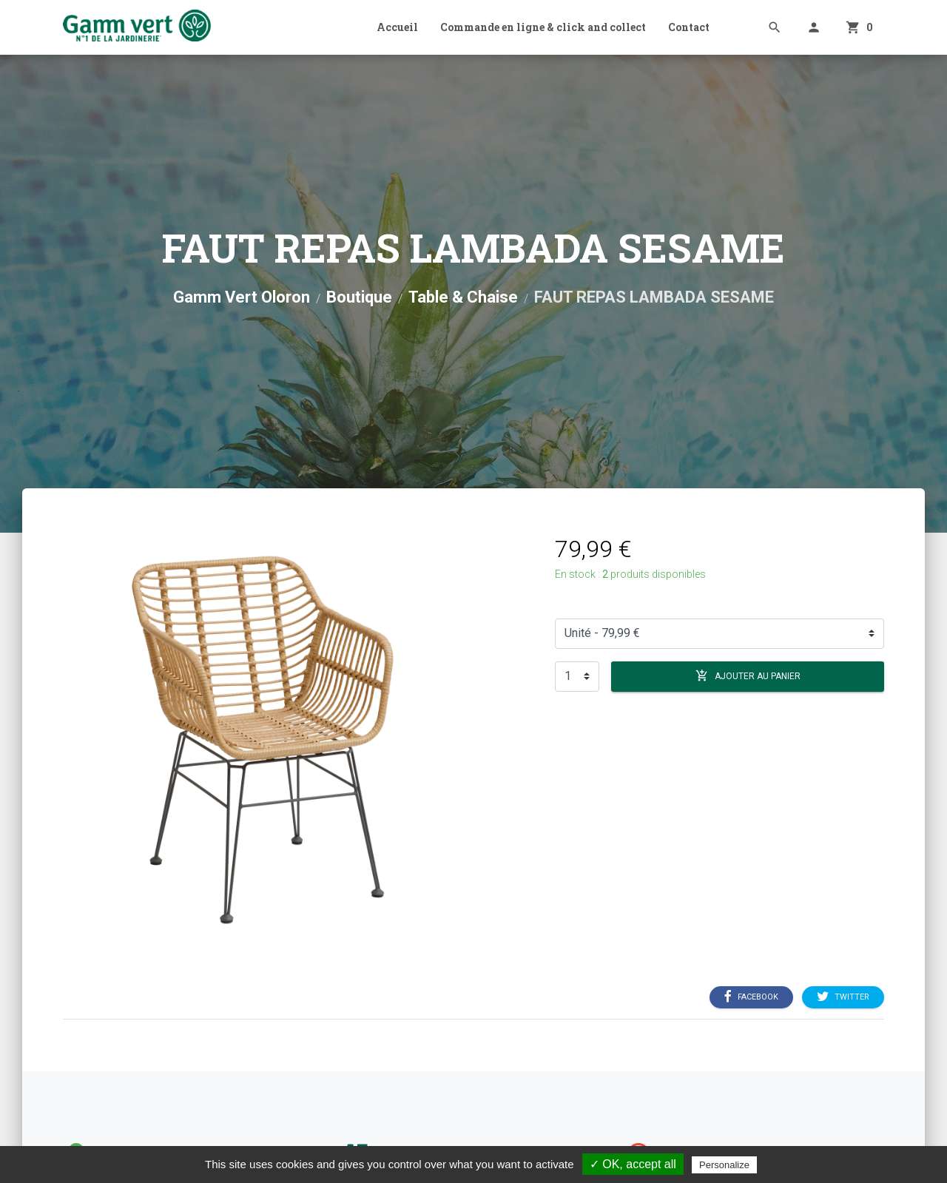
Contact (689, 27)
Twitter (843, 996)
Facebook (751, 996)
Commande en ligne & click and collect (543, 27)
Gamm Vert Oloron (241, 297)
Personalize (724, 1164)
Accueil (397, 27)
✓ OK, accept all (633, 1164)
